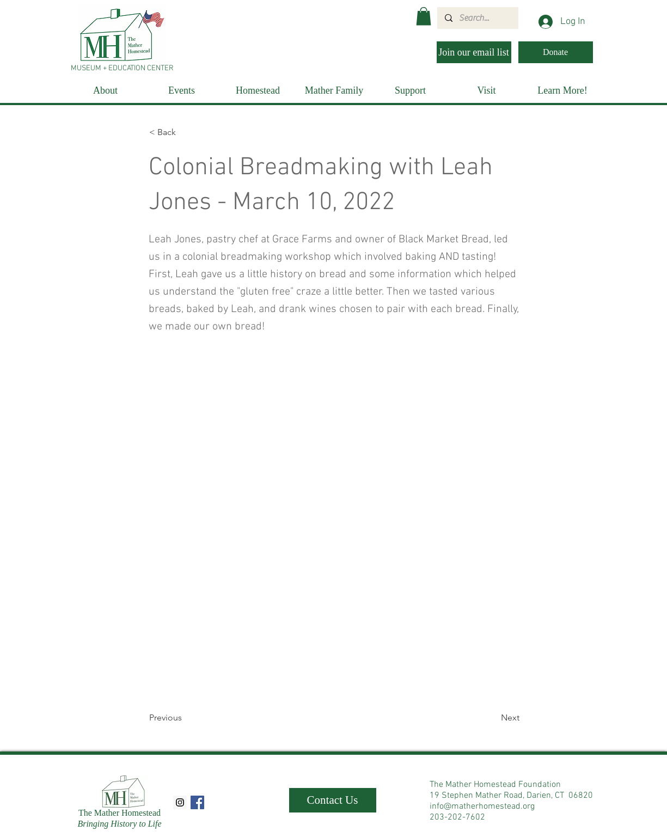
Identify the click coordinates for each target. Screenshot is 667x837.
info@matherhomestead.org (482, 806)
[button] (423, 16)
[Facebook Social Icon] (197, 802)
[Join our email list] (474, 52)
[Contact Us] (332, 800)
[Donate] (555, 52)
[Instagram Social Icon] (180, 802)
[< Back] (185, 132)
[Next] (492, 718)
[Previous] (185, 718)
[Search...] (477, 18)
